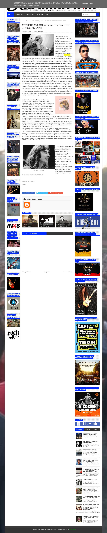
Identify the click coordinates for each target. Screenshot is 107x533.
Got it (91, 3)
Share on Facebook (28, 193)
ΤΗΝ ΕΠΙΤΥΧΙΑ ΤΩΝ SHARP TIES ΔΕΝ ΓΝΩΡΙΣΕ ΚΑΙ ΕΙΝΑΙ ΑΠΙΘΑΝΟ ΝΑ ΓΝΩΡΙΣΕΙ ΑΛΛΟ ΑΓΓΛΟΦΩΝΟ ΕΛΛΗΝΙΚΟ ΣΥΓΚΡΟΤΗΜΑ (91, 507)
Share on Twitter (41, 193)
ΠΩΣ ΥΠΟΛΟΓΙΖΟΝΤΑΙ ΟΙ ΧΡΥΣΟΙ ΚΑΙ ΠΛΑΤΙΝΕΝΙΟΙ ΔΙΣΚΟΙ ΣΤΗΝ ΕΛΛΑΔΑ (91, 517)
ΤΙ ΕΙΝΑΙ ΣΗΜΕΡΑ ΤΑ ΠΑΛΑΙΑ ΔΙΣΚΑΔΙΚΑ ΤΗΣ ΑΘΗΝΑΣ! (90, 434)
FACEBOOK (48, 14)
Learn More (85, 3)
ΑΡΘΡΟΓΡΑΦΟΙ (30, 14)
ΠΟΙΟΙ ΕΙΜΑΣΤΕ (19, 14)
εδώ (62, 73)
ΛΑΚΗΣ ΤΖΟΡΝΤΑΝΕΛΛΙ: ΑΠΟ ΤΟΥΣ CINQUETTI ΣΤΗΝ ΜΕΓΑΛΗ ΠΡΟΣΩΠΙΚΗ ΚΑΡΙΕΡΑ (91, 460)
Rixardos (41, 31)
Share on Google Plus (55, 193)
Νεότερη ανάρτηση (26, 272)
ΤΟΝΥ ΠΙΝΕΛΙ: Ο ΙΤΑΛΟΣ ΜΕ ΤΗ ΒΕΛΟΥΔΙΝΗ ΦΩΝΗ (90, 442)
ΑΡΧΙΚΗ (10, 14)
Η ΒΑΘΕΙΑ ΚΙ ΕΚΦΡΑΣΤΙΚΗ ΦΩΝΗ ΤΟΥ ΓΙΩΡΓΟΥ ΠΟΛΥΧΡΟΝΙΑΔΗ (91, 497)
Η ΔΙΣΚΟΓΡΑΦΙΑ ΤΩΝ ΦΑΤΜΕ (90, 479)
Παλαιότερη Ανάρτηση (68, 272)
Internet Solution (72, 529)
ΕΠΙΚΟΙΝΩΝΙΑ (40, 14)
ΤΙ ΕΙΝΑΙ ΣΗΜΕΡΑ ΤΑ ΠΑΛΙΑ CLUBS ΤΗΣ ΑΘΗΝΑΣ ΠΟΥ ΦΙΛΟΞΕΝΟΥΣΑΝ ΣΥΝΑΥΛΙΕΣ (90, 451)
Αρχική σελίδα (46, 272)
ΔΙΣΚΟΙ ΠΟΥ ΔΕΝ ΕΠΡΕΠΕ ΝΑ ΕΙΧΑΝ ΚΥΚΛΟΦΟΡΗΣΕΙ (90, 488)
